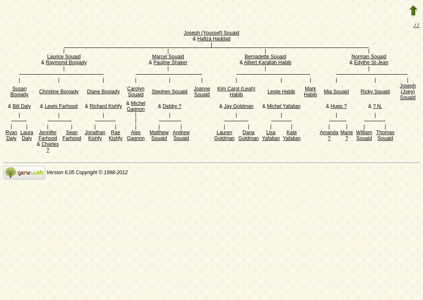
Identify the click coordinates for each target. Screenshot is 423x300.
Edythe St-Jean (371, 63)
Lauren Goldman (224, 136)
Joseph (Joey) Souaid (408, 92)
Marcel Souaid (168, 57)
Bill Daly (21, 107)
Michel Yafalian (283, 107)
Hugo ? (339, 107)
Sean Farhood (72, 136)
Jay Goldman (238, 107)
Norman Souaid (369, 57)
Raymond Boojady (66, 63)
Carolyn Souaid (135, 92)
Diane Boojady (103, 92)
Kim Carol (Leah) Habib (237, 92)
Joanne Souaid (202, 92)
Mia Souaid (336, 92)
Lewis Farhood (61, 107)
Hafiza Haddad (213, 39)
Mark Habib (310, 92)
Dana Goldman (248, 136)
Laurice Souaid (64, 57)
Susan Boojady (19, 92)
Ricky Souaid (375, 92)
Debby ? (172, 107)
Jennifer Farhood (47, 136)
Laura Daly (26, 136)
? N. (377, 107)
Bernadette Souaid (265, 57)
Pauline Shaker (170, 63)
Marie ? (346, 136)
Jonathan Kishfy (95, 136)
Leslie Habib (281, 92)
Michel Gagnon (136, 107)
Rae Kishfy (115, 136)
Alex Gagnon (136, 136)
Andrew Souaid (181, 136)
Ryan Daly (11, 136)
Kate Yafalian (291, 136)
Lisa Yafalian (270, 136)
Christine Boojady (59, 92)
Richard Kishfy (106, 107)
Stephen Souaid (169, 92)
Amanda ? (329, 136)
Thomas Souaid (385, 136)
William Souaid (364, 136)
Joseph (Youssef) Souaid (211, 34)
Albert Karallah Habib (267, 63)
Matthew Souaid (158, 136)
